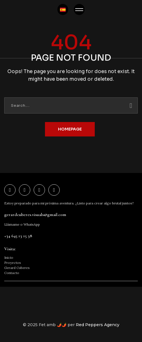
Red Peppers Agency (97, 324)
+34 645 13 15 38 (18, 236)
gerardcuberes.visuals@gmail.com (35, 214)
